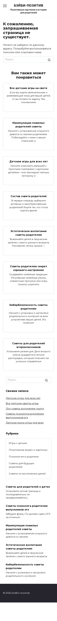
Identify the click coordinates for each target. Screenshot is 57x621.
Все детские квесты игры (22, 403)
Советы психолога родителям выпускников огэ (27, 507)
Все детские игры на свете (28, 88)
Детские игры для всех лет (28, 161)
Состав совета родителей (29, 196)
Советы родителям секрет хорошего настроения (28, 268)
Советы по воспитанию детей (27, 473)
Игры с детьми (18, 443)
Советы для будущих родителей (21, 465)
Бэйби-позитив (28, 5)
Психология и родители (24, 456)
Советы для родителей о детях (28, 486)
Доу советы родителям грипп (25, 408)
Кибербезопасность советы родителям (28, 306)
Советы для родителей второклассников (28, 345)
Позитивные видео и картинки (28, 449)
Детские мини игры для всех (25, 422)
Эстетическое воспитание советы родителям (28, 233)
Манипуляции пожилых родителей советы (28, 124)
